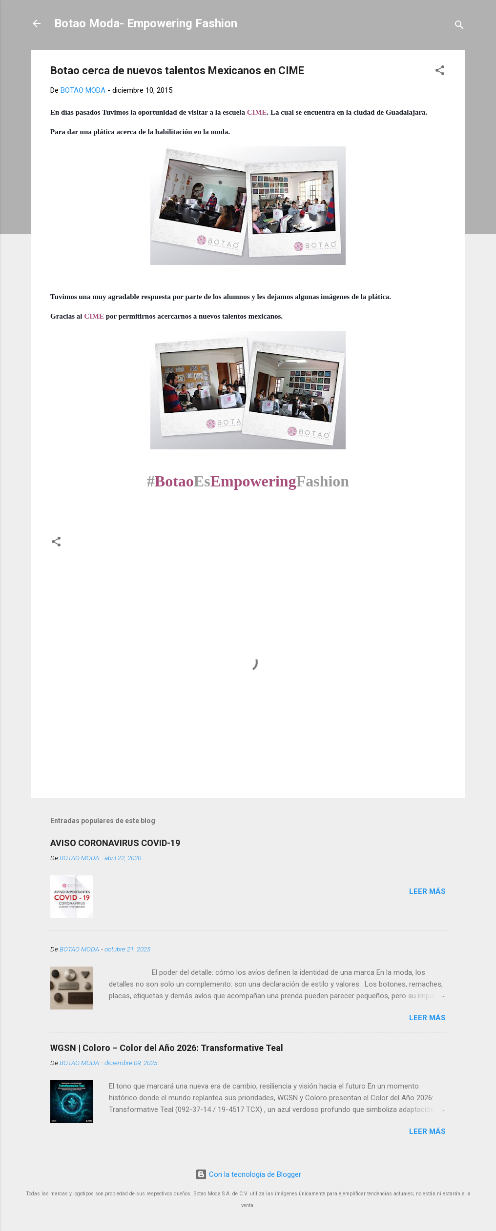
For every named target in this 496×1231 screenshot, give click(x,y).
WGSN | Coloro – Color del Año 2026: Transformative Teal (166, 1048)
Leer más (427, 891)
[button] (440, 72)
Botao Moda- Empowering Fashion (145, 23)
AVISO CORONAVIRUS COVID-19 (115, 843)
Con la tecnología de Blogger (248, 1174)
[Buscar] (459, 26)
